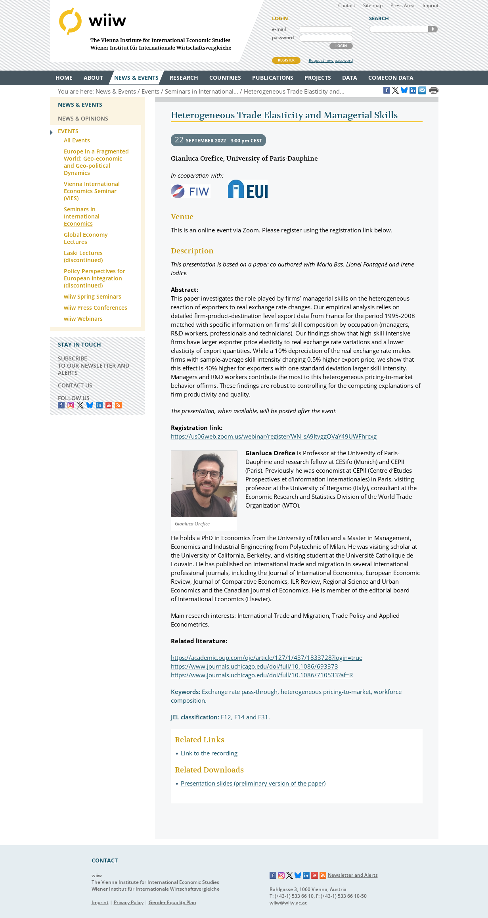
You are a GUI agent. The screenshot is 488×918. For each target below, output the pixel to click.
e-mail (279, 29)
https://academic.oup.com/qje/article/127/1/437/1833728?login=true (266, 657)
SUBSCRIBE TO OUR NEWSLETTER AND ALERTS (93, 365)
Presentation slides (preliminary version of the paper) (253, 783)
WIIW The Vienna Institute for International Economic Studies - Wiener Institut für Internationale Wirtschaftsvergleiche (157, 31)
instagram (70, 405)
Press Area (402, 5)
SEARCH (433, 29)
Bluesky (89, 405)
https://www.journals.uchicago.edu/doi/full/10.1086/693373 (254, 666)
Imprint (430, 5)
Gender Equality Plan (172, 902)
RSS (118, 405)
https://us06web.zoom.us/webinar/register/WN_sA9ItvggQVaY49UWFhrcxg (274, 436)
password (283, 37)
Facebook (61, 405)
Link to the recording (209, 753)
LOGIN (341, 45)
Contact (346, 5)
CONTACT (105, 860)
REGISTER (286, 60)
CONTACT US (75, 385)
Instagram (281, 875)
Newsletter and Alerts (353, 875)
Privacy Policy (129, 902)
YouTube (108, 405)
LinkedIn (99, 405)
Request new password (331, 60)
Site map (373, 5)
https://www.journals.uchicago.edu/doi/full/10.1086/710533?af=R (262, 675)
